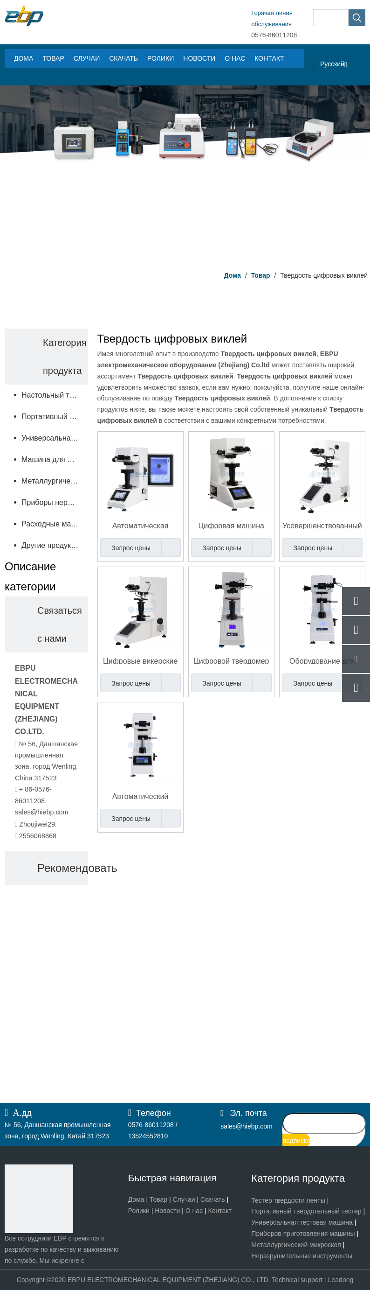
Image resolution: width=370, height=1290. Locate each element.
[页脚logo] (39, 1198)
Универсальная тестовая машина (302, 1222)
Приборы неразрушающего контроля (54, 502)
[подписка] (296, 1141)
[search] (324, 1123)
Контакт (220, 1210)
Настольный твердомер (54, 395)
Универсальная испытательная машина (54, 438)
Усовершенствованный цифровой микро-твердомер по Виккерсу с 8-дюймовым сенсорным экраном (322, 525)
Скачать (212, 1199)
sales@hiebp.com (42, 812)
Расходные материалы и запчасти (54, 524)
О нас (194, 1210)
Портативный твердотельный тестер (306, 1211)
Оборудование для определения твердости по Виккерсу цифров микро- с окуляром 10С (322, 660)
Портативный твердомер (54, 417)
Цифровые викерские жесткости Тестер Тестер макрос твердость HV (140, 660)
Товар (158, 1199)
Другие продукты (50, 545)
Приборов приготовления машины (303, 1233)
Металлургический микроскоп (54, 481)
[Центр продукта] (185, 174)
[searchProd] (331, 17)
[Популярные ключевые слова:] (357, 17)
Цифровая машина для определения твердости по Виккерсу (231, 525)
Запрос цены (125, 547)
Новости (167, 1210)
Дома (136, 1199)
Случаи (183, 1199)
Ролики (139, 1210)
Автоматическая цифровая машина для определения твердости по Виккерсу (140, 525)
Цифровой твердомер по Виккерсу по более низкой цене (231, 660)
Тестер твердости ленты (288, 1200)
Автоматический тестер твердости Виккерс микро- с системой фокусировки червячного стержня (140, 795)
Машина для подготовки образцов (54, 459)
